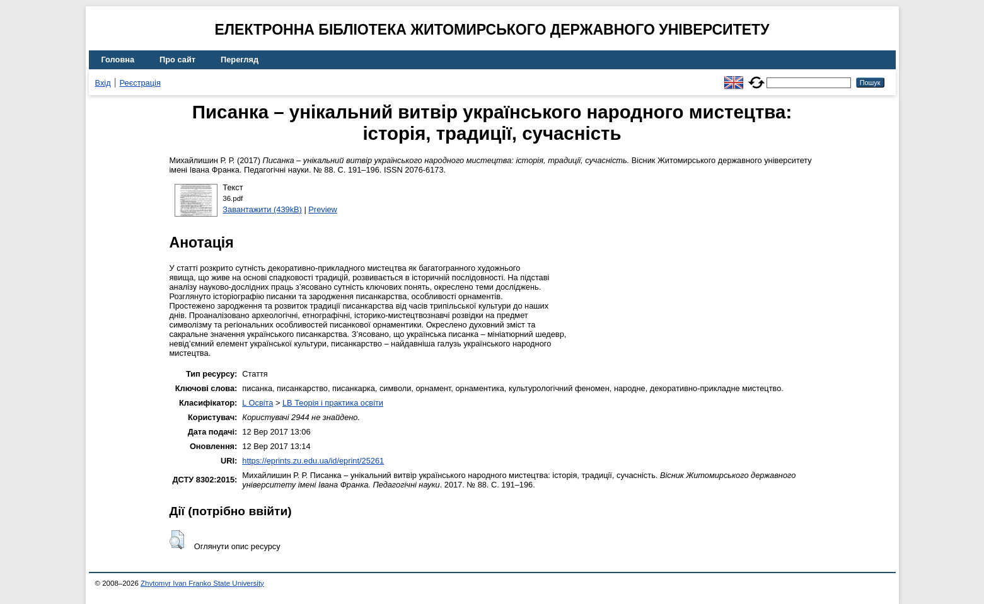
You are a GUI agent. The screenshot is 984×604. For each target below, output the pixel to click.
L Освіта (257, 402)
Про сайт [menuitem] (177, 59)
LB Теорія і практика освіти (332, 402)
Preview (322, 209)
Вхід (103, 83)
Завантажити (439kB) (262, 209)
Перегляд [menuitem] (239, 59)
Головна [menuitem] (118, 59)
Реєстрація (140, 83)
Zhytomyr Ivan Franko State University (202, 583)
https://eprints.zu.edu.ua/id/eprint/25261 (313, 460)
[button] (177, 539)
